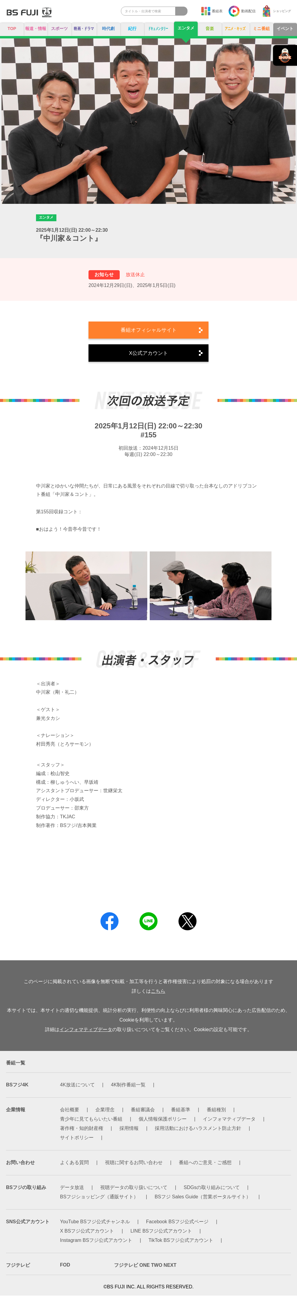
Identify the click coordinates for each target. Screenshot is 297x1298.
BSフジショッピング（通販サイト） (99, 1199)
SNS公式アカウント (28, 1224)
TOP (11, 28)
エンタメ (186, 28)
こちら (158, 993)
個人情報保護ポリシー (163, 1121)
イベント (285, 29)
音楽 (209, 29)
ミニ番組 (262, 29)
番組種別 (216, 1112)
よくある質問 (74, 1164)
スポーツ (58, 29)
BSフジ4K (17, 1087)
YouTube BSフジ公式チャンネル (95, 1224)
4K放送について (77, 1087)
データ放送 (72, 1189)
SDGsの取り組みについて (212, 1189)
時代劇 (110, 29)
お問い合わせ (20, 1164)
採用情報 (129, 1130)
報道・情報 (34, 31)
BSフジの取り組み (26, 1189)
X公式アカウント (148, 355)
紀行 (133, 29)
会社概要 (69, 1112)
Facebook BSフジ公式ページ (177, 1224)
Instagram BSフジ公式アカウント (96, 1242)
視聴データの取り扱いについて (133, 1189)
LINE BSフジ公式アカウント (161, 1233)
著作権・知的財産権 (81, 1130)
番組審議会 (143, 1112)
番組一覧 (15, 1065)
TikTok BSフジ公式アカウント (180, 1242)
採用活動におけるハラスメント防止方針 (198, 1130)
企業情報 (15, 1112)
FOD (65, 1267)
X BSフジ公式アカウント (87, 1233)
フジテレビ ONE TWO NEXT (145, 1267)
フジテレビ (18, 1267)
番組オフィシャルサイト (148, 331)
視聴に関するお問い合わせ (134, 1164)
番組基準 (180, 1112)
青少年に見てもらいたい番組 (91, 1121)
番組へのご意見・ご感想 (205, 1164)
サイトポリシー (77, 1140)
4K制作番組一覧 (128, 1087)
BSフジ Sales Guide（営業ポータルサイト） (203, 1199)
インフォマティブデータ (85, 1031)
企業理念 (105, 1112)
